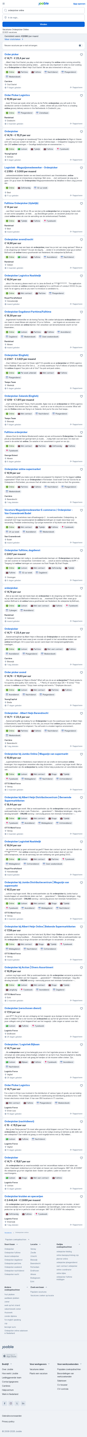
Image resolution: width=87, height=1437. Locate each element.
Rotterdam (34, 1267)
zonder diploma (10, 1316)
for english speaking (12, 1320)
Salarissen (61, 1380)
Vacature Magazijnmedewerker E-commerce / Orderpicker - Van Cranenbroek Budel (38, 512)
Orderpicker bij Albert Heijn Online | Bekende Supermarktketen (40, 926)
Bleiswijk (33, 1260)
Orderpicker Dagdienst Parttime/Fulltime (27, 311)
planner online (62, 1259)
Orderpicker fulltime (12, 1252)
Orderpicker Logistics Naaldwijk (22, 275)
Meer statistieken (14, 39)
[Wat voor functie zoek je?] (43, 10)
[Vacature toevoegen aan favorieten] (81, 54)
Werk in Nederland (10, 1394)
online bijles (61, 1273)
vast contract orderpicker (67, 1266)
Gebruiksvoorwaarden (12, 1416)
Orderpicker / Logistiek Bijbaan (22, 1044)
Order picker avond (15, 672)
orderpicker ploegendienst (67, 1262)
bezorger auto (10, 1327)
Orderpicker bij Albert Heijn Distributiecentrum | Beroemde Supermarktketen (37, 799)
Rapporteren (76, 87)
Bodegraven (35, 1278)
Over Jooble (7, 1369)
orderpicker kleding (64, 1251)
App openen (79, 3)
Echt (32, 1281)
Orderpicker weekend (13, 1267)
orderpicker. (11, 588)
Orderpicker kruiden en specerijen (23, 1196)
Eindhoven (34, 1271)
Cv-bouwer (62, 1385)
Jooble (19, 1431)
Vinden (43, 24)
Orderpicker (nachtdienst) (19, 1121)
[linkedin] (23, 1403)
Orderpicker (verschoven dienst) (22, 1008)
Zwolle (33, 1252)
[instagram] (10, 1403)
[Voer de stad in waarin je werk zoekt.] (43, 17)
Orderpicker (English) (16, 355)
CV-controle (62, 1389)
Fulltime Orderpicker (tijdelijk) (21, 203)
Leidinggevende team (11, 1377)
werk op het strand (12, 1305)
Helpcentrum (8, 1390)
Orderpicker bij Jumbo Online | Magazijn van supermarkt (36, 754)
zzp (5, 1323)
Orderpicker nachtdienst (14, 1271)
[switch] (81, 45)
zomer (6, 1302)
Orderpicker (11, 131)
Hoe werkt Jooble (10, 1373)
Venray (33, 1249)
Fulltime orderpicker (16, 432)
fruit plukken (9, 1294)
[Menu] (3, 3)
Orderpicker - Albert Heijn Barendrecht (26, 713)
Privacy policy (8, 1421)
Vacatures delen (37, 1369)
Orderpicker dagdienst (13, 1260)
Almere (33, 1274)
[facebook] (4, 1403)
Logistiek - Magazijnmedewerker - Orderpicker (31, 167)
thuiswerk (8, 1312)
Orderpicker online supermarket (22, 469)
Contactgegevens (10, 1381)
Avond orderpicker (11, 1256)
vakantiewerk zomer (12, 1309)
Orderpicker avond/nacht (18, 239)
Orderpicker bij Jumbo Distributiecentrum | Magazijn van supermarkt (36, 884)
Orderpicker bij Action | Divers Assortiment (28, 967)
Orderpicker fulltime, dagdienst (22, 550)
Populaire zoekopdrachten (17, 1239)
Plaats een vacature (38, 1373)
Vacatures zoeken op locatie (42, 1295)
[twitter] (17, 1403)
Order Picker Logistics (17, 95)
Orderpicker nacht (11, 1274)
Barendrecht (35, 1263)
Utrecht (33, 1256)
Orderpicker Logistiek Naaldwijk (22, 841)
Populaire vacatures (38, 1292)
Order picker (11, 54)
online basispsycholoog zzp (68, 1255)
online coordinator (64, 1270)
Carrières (6, 1386)
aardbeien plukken (11, 1298)
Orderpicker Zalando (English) (21, 396)
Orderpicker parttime (12, 1263)
